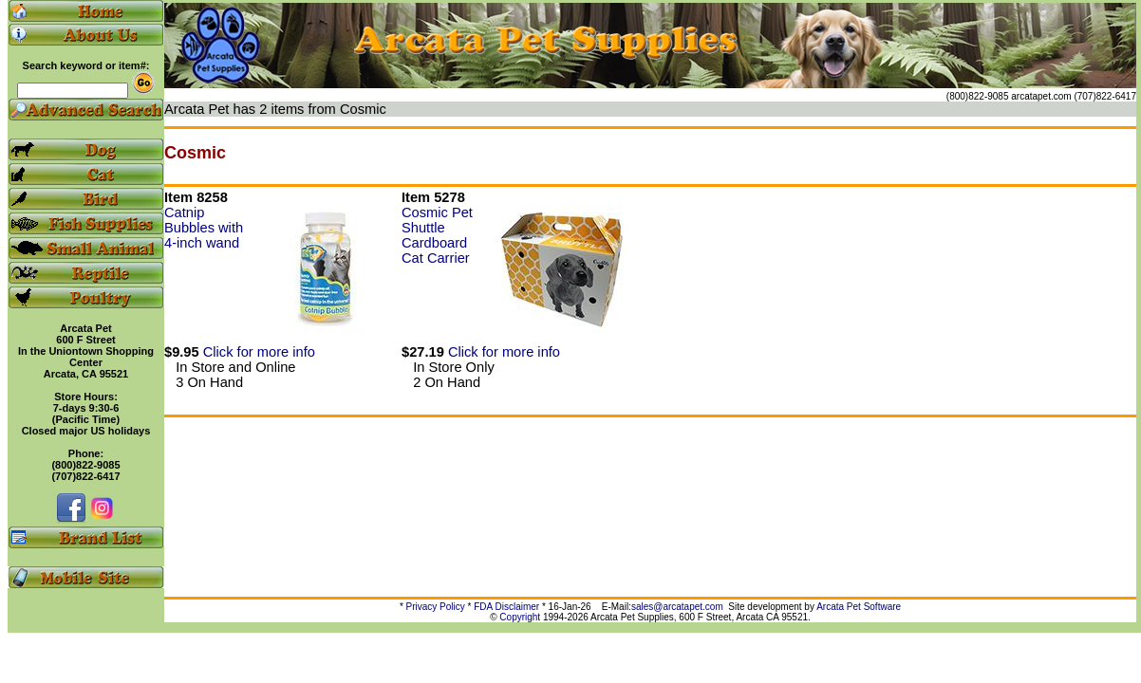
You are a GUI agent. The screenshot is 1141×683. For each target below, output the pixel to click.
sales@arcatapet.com (677, 606)
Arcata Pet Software (858, 606)
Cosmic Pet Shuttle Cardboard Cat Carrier (437, 235)
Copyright (519, 617)
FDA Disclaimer (506, 606)
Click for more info (259, 352)
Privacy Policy (435, 606)
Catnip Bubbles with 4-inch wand (203, 227)
